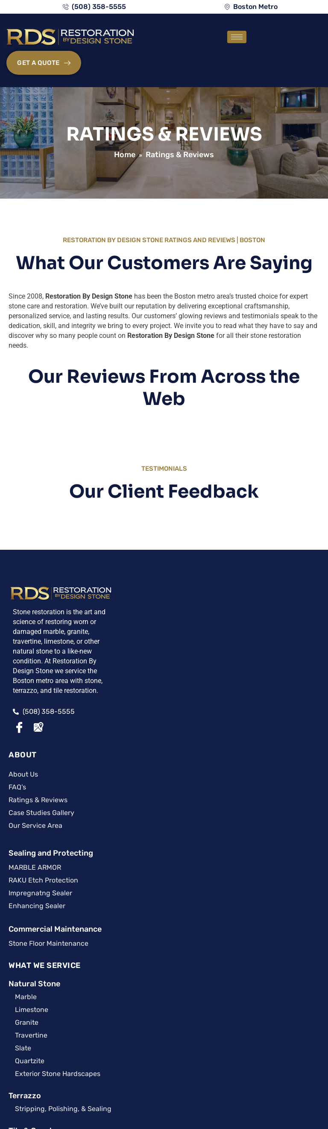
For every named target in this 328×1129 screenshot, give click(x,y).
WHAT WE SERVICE (228, 564)
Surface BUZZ (31, 957)
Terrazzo (208, 694)
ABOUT (114, 564)
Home (124, 131)
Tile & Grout (214, 729)
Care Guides (91, 885)
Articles (32, 885)
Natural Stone (218, 582)
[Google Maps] (38, 748)
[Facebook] (19, 748)
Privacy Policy (180, 1082)
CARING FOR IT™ (40, 804)
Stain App (91, 957)
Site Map (139, 1082)
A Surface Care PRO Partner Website (164, 1092)
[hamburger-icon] (216, 40)
